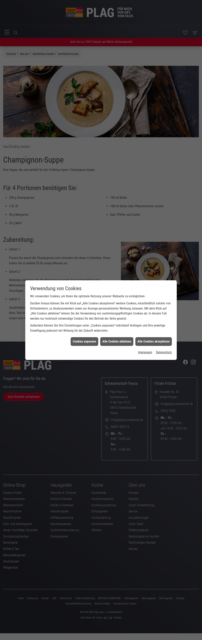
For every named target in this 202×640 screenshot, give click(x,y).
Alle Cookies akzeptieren (153, 302)
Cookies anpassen (84, 302)
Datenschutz (164, 312)
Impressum (145, 312)
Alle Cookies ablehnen (116, 302)
